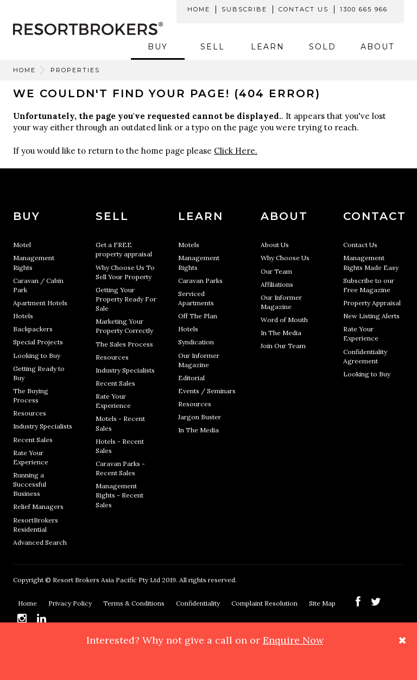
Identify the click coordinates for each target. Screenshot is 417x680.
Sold (322, 47)
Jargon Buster (199, 417)
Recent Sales (33, 440)
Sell (212, 47)
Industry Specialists (42, 426)
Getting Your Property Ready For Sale (126, 299)
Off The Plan (197, 316)
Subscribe (244, 9)
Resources (29, 413)
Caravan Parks (200, 280)
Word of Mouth (284, 320)
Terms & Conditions (134, 603)
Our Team (276, 271)
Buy (158, 47)
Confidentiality (199, 603)
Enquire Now (293, 640)
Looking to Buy (36, 355)
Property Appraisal (372, 303)
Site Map (323, 603)
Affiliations (277, 284)
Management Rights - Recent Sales (119, 495)
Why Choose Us (285, 258)
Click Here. (235, 151)
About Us (275, 245)
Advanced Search (40, 542)
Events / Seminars (207, 391)
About (377, 47)
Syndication (196, 342)
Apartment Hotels (40, 303)
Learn (268, 47)
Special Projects (38, 342)
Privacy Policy (70, 603)
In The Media (198, 430)
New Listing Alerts (371, 316)
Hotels (23, 316)
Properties (75, 70)
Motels (188, 245)
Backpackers (33, 329)
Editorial (191, 378)
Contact (374, 216)
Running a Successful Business (29, 484)
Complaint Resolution (265, 603)
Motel (22, 245)
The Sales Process (124, 344)
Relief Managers (38, 506)
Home (198, 9)
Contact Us (303, 9)
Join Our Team (283, 346)
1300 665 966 (364, 9)
